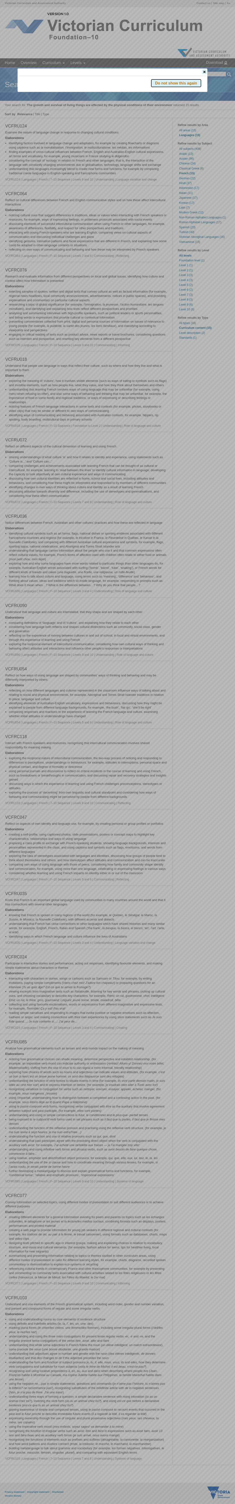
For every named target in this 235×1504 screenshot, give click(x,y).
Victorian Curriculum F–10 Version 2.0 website (73, 98)
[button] (204, 71)
